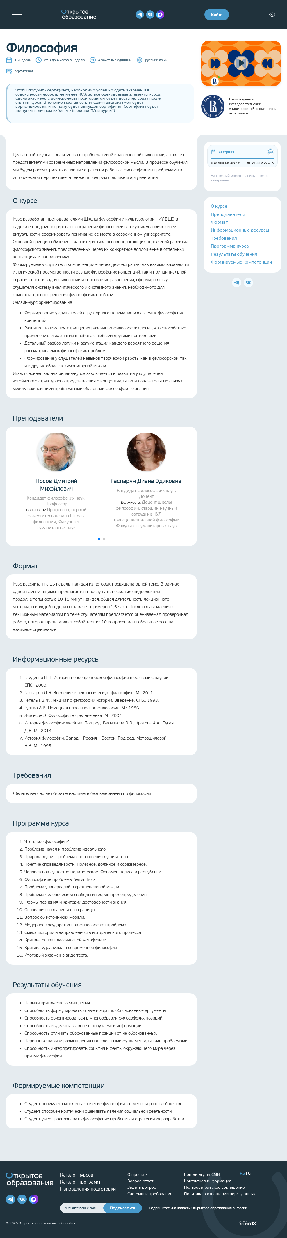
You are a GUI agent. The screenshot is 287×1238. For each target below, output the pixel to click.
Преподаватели (228, 214)
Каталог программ (80, 1182)
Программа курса (230, 246)
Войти (216, 14)
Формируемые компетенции (241, 262)
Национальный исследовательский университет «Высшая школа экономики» (239, 106)
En (250, 1173)
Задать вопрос (141, 1187)
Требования (224, 238)
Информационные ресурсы (240, 230)
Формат (219, 222)
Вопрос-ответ (140, 1181)
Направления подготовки (88, 1189)
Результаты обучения (234, 254)
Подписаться (122, 1208)
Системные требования (149, 1193)
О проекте (137, 1174)
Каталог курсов (76, 1175)
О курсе (219, 206)
